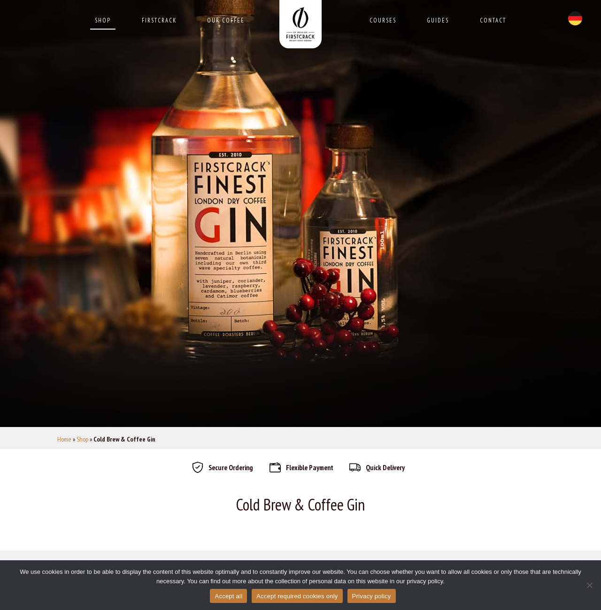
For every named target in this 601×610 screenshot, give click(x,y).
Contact (493, 20)
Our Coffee (226, 20)
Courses (383, 20)
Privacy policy (371, 596)
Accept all (228, 596)
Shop (103, 20)
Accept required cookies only (297, 596)
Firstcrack (159, 20)
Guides (438, 20)
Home (64, 439)
